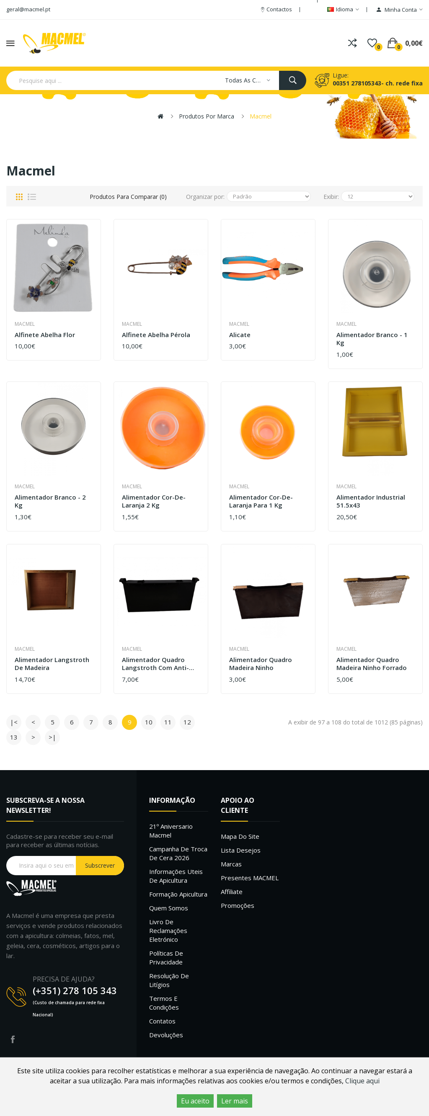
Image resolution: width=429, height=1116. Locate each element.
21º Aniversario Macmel (171, 830)
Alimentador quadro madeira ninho (260, 664)
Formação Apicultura (178, 894)
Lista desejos (241, 850)
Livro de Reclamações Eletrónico (168, 930)
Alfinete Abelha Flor (45, 335)
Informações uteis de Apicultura (176, 875)
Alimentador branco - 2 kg (50, 501)
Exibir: (331, 197)
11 (168, 722)
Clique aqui (362, 1080)
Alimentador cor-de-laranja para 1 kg (261, 501)
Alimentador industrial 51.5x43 (370, 501)
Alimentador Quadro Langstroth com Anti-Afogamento (155, 664)
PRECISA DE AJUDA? (64, 979)
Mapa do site (240, 836)
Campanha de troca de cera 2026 (178, 853)
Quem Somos (168, 908)
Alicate (240, 335)
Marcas (231, 864)
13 (14, 737)
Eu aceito (195, 1101)
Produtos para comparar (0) (128, 197)
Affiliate (232, 891)
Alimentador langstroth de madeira (52, 664)
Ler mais (234, 1101)
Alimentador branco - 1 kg (372, 339)
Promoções (237, 905)
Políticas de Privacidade (166, 957)
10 (148, 722)
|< (14, 722)
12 (187, 722)
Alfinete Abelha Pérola (156, 335)
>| (52, 737)
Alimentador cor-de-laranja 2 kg (154, 501)
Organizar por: (205, 197)
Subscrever (100, 865)
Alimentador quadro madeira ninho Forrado (371, 664)
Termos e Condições (164, 1002)
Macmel (260, 116)
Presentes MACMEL (250, 878)
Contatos (162, 1021)
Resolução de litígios (169, 980)
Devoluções (166, 1035)
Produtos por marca (206, 116)
